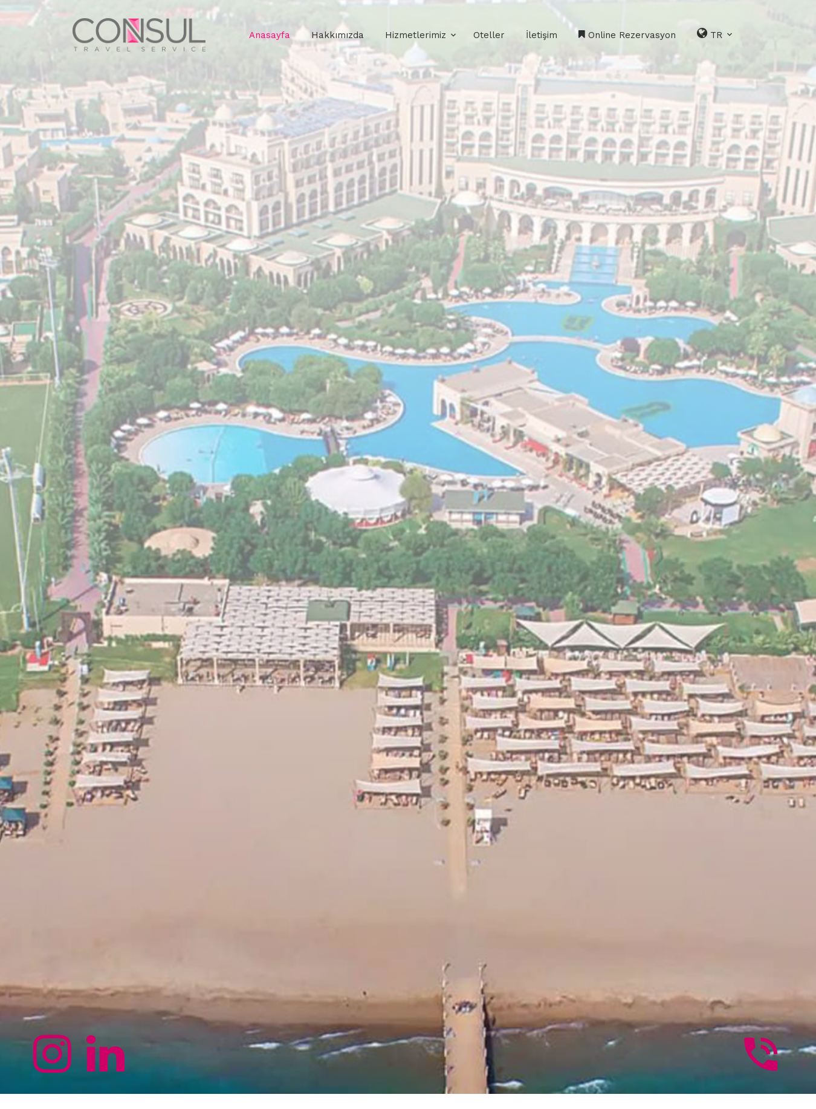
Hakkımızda (337, 35)
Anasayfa (269, 35)
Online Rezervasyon (627, 35)
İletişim (541, 35)
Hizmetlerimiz (415, 35)
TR (715, 34)
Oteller (489, 35)
